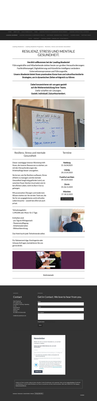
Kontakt (36, 38)
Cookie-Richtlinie (70, 382)
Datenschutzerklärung (50, 321)
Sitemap (32, 393)
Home (10, 31)
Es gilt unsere (46, 321)
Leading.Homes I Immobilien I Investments (54, 38)
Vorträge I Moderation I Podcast (58, 35)
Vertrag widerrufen (39, 393)
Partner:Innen (86, 35)
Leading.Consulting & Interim (79, 31)
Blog (30, 38)
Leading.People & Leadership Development (53, 31)
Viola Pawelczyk (27, 31)
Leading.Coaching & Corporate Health (32, 35)
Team (36, 31)
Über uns (17, 31)
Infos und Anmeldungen (67, 198)
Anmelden (82, 395)
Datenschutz (20, 393)
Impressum (15, 393)
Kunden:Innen (75, 35)
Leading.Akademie (12, 35)
